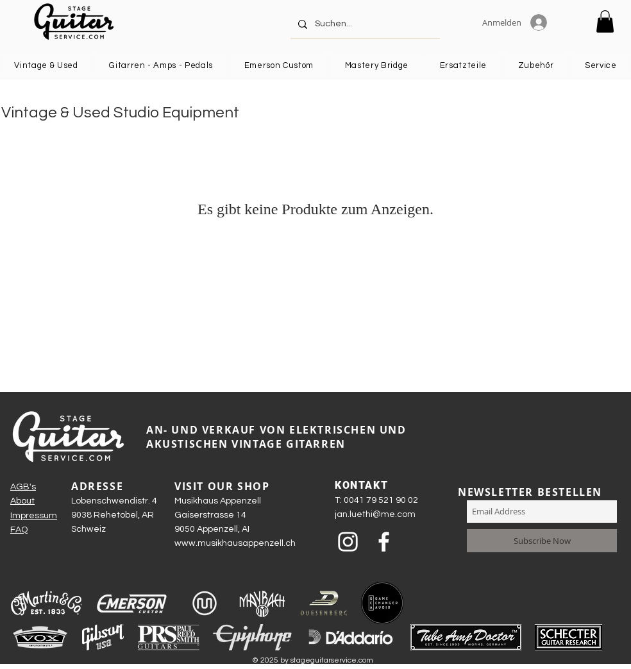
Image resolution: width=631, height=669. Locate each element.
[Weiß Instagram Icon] (348, 542)
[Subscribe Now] (542, 540)
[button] (605, 21)
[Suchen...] (364, 24)
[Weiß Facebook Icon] (384, 542)
